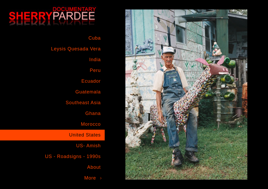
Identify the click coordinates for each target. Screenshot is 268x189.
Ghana (93, 113)
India (95, 59)
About (94, 167)
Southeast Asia (83, 102)
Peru (95, 70)
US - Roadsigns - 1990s (73, 156)
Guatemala (88, 91)
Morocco (91, 124)
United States (85, 135)
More (90, 178)
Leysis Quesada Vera (76, 48)
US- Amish (88, 145)
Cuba (94, 38)
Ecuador (91, 81)
